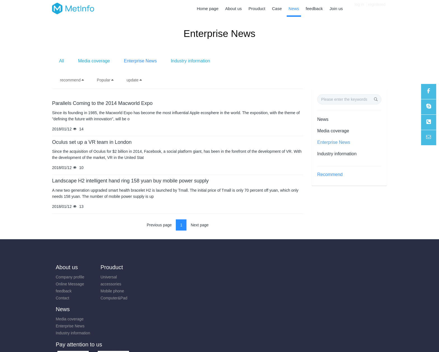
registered (377, 8)
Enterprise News (225, 60)
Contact (62, 298)
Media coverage (179, 60)
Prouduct (109, 267)
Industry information (275, 60)
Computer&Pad (111, 298)
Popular (105, 80)
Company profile (70, 277)
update (135, 80)
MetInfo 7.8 (210, 339)
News (322, 119)
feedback (64, 291)
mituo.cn (253, 339)
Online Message (70, 284)
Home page (208, 8)
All (146, 60)
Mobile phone (109, 291)
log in (359, 8)
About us (67, 267)
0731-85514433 (330, 280)
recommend (72, 80)
